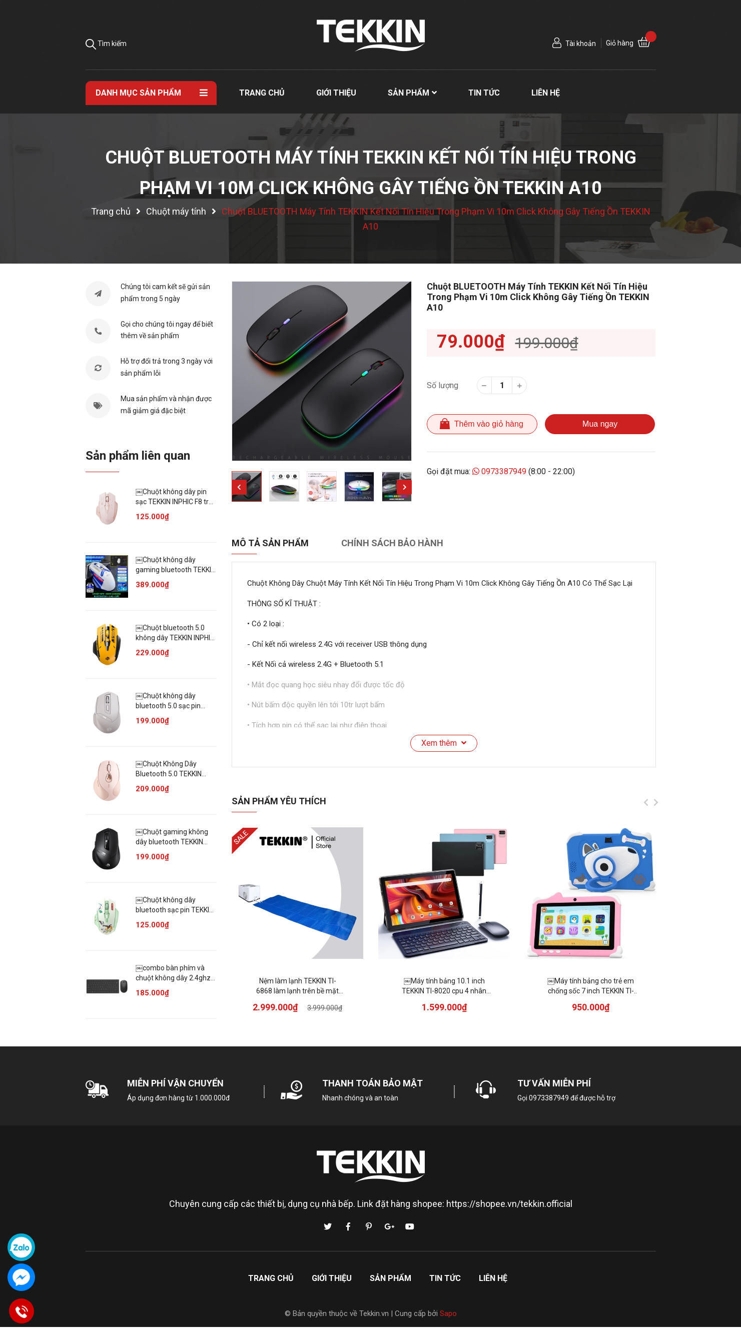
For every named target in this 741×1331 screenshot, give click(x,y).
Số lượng (442, 385)
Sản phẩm (390, 1278)
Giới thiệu (332, 1278)
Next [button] (404, 487)
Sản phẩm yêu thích (279, 801)
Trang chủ (271, 1278)
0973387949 (499, 471)
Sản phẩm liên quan (138, 456)
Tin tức (445, 1278)
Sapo (448, 1313)
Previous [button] (239, 487)
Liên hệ (493, 1278)
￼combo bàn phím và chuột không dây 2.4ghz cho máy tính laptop (173, 977)
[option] (322, 371)
